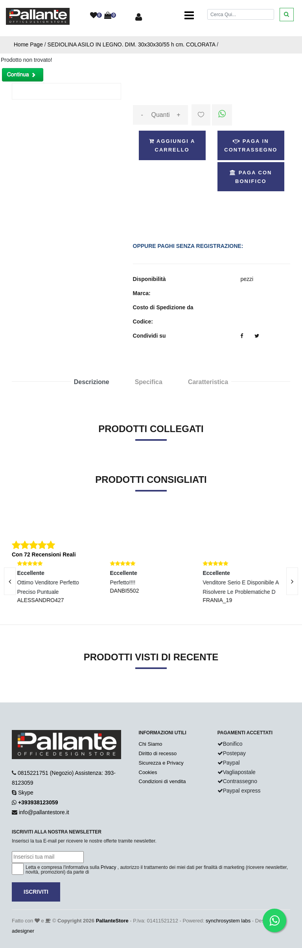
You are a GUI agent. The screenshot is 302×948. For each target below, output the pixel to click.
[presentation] (292, 581)
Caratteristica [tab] (208, 382)
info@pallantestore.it (44, 812)
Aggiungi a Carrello (172, 145)
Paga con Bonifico (251, 177)
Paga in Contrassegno (250, 145)
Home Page (28, 44)
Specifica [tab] (148, 382)
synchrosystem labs (228, 921)
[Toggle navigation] (189, 16)
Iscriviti (36, 892)
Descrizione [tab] (91, 382)
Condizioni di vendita (162, 781)
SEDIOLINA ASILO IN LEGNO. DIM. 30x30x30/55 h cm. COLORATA (131, 44)
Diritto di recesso (158, 753)
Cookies (148, 772)
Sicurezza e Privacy (161, 763)
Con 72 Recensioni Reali (44, 554)
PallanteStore (112, 921)
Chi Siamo (150, 744)
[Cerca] (240, 14)
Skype (25, 792)
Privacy (108, 867)
